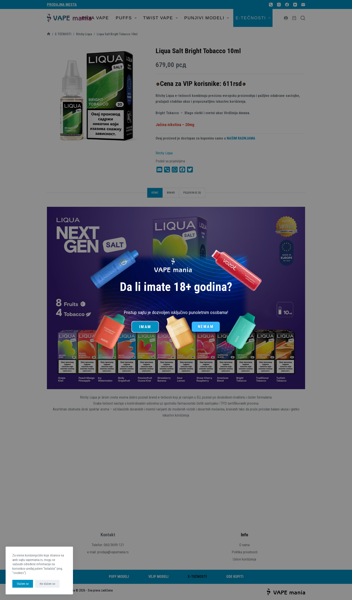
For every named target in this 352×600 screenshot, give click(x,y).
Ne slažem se (47, 583)
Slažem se (23, 583)
